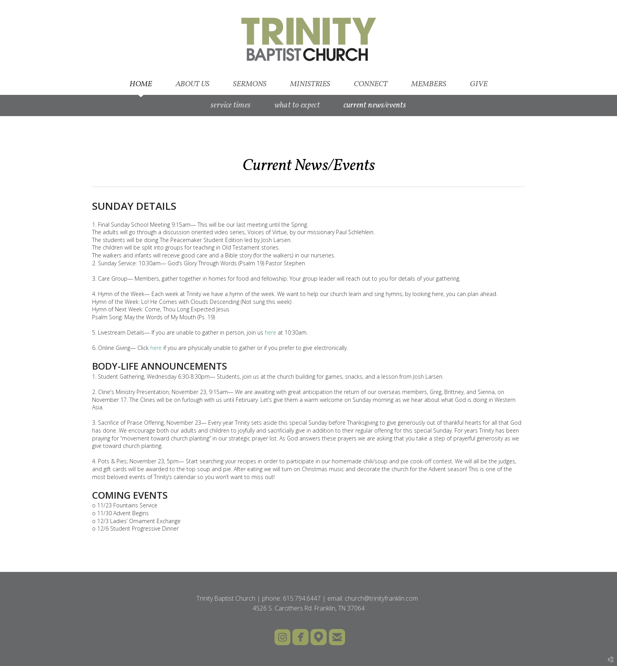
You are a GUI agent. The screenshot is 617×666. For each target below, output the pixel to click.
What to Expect (297, 105)
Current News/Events (375, 105)
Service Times (231, 105)
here (270, 332)
